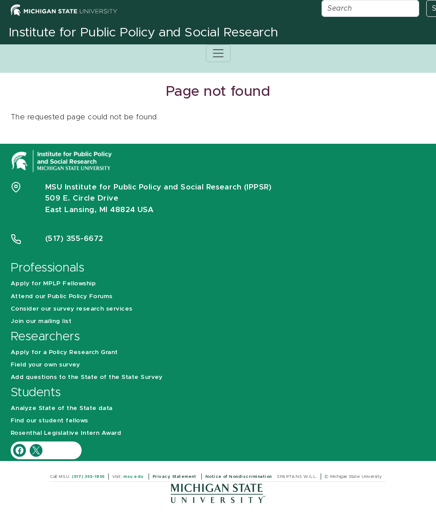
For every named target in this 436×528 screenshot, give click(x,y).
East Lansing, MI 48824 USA (100, 209)
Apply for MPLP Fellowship (53, 283)
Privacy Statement (175, 476)
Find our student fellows (49, 421)
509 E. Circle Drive (81, 198)
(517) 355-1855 (88, 476)
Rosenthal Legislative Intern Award (66, 433)
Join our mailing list (41, 321)
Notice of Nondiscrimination (239, 476)
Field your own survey (45, 365)
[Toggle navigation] (218, 53)
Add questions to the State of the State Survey (86, 377)
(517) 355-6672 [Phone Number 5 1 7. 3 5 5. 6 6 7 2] (74, 238)
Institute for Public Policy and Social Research (143, 32)
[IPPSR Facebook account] (20, 449)
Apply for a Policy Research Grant (64, 352)
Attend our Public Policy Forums (62, 296)
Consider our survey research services (72, 309)
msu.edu (134, 476)
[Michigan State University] (218, 493)
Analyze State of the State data (62, 408)
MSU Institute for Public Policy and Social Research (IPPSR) (158, 187)
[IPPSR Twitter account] (36, 449)
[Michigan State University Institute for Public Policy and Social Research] (62, 160)
